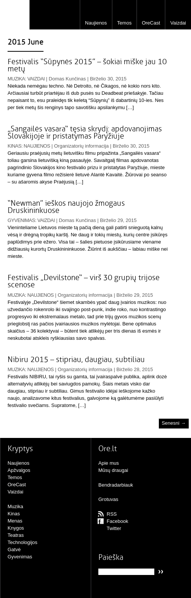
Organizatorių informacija (81, 146)
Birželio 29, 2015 (118, 220)
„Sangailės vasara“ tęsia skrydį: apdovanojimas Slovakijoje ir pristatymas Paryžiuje (85, 132)
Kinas (14, 146)
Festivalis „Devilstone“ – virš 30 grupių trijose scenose (84, 281)
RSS (112, 514)
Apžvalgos (19, 470)
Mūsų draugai (113, 470)
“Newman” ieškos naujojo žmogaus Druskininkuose (66, 207)
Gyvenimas (21, 220)
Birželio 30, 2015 (108, 79)
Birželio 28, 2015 (134, 369)
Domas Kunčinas (67, 79)
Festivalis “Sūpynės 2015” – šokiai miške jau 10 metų (87, 65)
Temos (124, 23)
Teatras (16, 535)
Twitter (114, 528)
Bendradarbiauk (115, 485)
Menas (15, 521)
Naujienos (96, 23)
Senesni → (173, 423)
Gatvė (14, 549)
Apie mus (108, 463)
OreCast (151, 23)
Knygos (16, 528)
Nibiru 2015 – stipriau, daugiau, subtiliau (76, 359)
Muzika (16, 79)
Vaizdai (178, 23)
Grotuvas (108, 499)
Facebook (117, 521)
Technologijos (22, 542)
